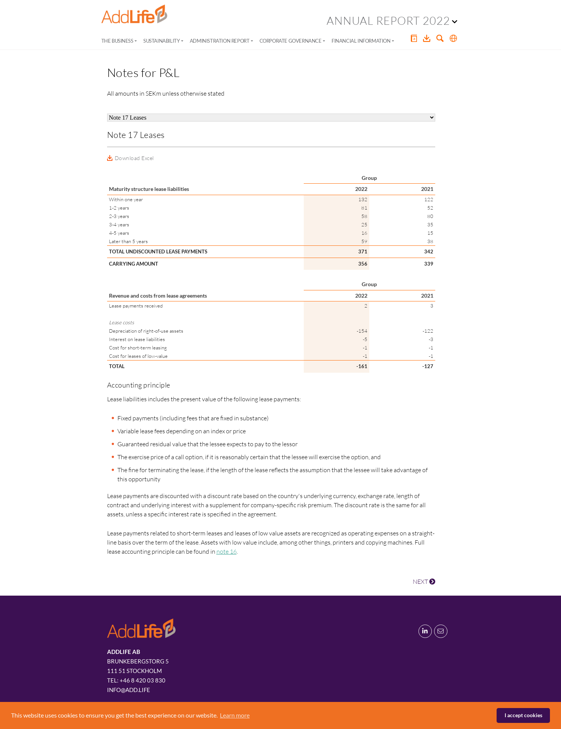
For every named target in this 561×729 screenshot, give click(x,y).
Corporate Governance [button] (291, 41)
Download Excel (134, 158)
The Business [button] (117, 41)
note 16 (226, 551)
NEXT (424, 581)
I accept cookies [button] (523, 715)
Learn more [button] (235, 715)
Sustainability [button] (161, 41)
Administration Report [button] (220, 41)
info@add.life (128, 689)
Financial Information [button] (361, 41)
